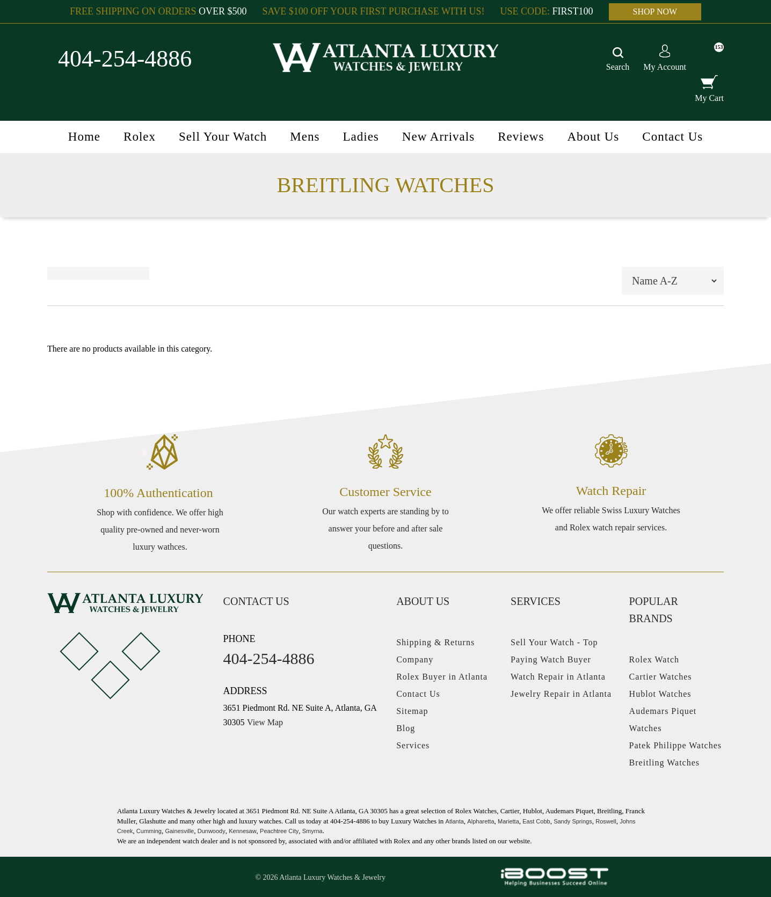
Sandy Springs (573, 821)
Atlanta (455, 821)
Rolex (139, 136)
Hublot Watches (660, 693)
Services (413, 745)
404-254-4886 (125, 59)
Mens (304, 136)
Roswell (605, 821)
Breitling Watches (664, 762)
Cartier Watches (660, 676)
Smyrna (312, 831)
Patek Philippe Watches (675, 745)
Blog (405, 728)
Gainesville (179, 831)
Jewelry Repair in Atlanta (561, 693)
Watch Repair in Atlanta (558, 676)
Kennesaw (242, 831)
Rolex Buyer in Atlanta (442, 676)
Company (414, 659)
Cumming (149, 831)
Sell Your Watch (223, 136)
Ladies (361, 136)
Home (84, 136)
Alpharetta (480, 821)
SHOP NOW (655, 11)
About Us (593, 136)
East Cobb (536, 821)
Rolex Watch (654, 659)
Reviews (521, 136)
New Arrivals (438, 136)
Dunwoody (212, 831)
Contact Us (672, 136)
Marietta (508, 821)
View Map (265, 722)
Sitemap (412, 711)
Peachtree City (279, 831)
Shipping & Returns (435, 642)
